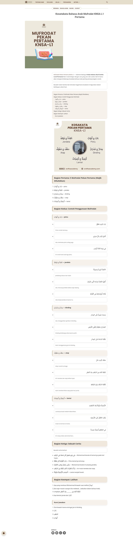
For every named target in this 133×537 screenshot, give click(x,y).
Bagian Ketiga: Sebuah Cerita (67, 66)
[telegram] (69, 486)
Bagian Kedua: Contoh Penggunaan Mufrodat (71, 51)
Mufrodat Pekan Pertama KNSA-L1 (69, 27)
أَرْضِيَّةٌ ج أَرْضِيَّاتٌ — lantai (66, 63)
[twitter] (61, 486)
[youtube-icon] (66, 527)
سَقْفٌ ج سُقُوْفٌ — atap (66, 61)
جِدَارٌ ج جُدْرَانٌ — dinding (66, 58)
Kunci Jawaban (64, 71)
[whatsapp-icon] (71, 527)
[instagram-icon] (61, 527)
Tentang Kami (39, 2)
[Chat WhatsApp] (4, 533)
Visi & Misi (50, 2)
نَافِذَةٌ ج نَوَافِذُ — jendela (66, 56)
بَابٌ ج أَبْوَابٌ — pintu (65, 54)
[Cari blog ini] (107, 2)
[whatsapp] (65, 486)
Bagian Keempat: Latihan (66, 68)
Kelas (57, 2)
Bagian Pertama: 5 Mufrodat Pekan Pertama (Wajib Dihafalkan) (76, 49)
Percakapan (67, 2)
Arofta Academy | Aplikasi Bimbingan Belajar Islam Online (73, 534)
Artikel (76, 2)
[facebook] (58, 486)
